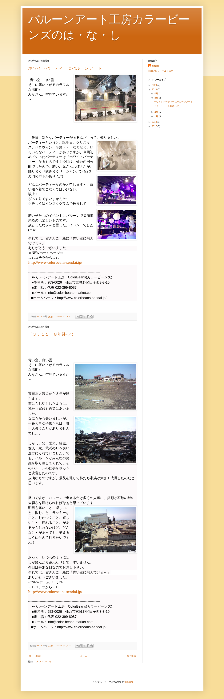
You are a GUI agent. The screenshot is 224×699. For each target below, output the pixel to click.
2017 (155, 126)
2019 (155, 89)
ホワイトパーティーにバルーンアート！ (67, 68)
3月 (156, 98)
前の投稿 (131, 656)
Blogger (129, 682)
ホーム (83, 656)
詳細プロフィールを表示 (160, 70)
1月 (156, 116)
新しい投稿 (35, 656)
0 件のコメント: (63, 316)
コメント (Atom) (42, 661)
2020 (155, 85)
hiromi (155, 65)
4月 (156, 93)
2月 (156, 111)
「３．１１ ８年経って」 (53, 334)
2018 (155, 122)
